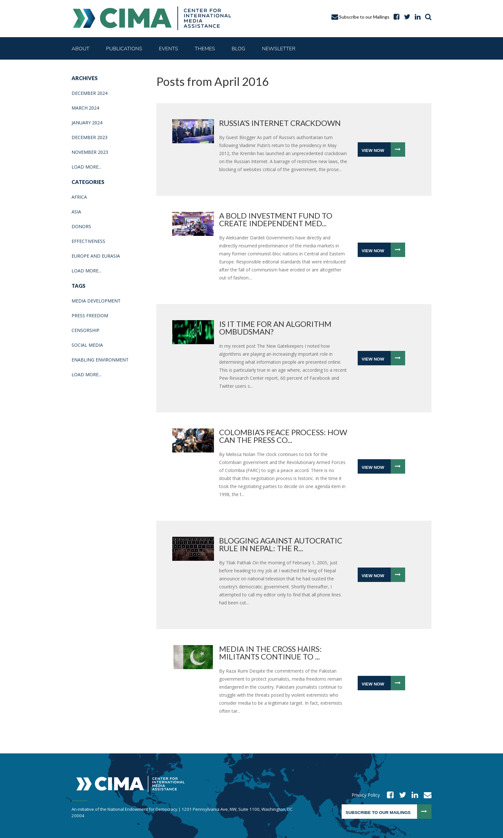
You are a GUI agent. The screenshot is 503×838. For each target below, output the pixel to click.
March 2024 (85, 108)
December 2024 (89, 93)
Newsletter (278, 48)
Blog (238, 48)
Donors (81, 226)
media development (96, 301)
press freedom (90, 315)
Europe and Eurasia (96, 256)
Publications (124, 48)
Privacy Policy (366, 795)
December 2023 (89, 137)
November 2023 (90, 152)
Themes (205, 48)
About (81, 48)
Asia (76, 212)
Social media (87, 345)
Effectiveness (88, 241)
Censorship (85, 330)
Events (168, 48)
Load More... (86, 167)
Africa (79, 197)
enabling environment (100, 360)
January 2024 (87, 123)
